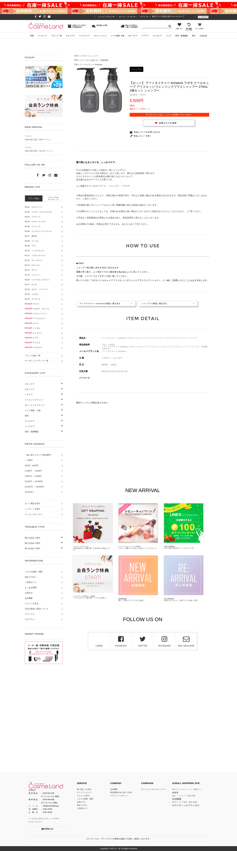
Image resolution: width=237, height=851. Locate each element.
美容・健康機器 (181, 36)
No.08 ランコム (32, 241)
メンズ (168, 36)
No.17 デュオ (31, 284)
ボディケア (132, 36)
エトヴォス (33, 333)
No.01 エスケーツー (33, 207)
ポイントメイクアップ (34, 405)
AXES (175, 792)
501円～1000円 (31, 465)
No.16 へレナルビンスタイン (37, 280)
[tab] (34, 198)
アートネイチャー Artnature (91, 65)
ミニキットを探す (33, 509)
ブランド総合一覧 (33, 355)
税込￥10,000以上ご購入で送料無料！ (130, 26)
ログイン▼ (144, 17)
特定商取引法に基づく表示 (121, 792)
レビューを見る (32, 603)
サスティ (32, 304)
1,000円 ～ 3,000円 (33, 471)
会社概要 (29, 598)
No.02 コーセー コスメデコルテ (38, 212)
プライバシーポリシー (119, 796)
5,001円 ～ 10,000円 (34, 481)
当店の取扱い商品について (36, 609)
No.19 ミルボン (32, 294)
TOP (76, 56)
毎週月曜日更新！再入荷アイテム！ (44, 149)
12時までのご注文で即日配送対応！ (77, 26)
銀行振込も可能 (99, 26)
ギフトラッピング (84, 792)
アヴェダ (32, 343)
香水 (194, 36)
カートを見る (199, 26)
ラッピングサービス (33, 514)
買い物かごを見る (84, 789)
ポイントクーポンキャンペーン (154, 789)
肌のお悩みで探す (33, 538)
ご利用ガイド (31, 582)
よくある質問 (31, 587)
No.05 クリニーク (33, 226)
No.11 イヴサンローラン (35, 255)
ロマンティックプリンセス (185, 805)
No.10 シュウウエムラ (34, 251)
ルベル (31, 323)
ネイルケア (157, 36)
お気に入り (179, 26)
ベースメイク (84, 36)
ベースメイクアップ (33, 400)
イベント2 (84, 60)
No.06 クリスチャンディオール (38, 231)
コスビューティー (36, 314)
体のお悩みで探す (33, 548)
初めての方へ (31, 577)
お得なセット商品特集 (99, 60)
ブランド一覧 (56, 36)
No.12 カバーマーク (33, 260)
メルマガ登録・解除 (85, 799)
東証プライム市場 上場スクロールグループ (168, 16)
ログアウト (30, 619)
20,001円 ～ (30, 492)
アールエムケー (35, 318)
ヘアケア (145, 36)
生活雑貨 (176, 799)
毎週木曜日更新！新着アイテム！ (44, 138)
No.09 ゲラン (31, 246)
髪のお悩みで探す (33, 543)
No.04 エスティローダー (35, 222)
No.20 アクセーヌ (33, 299)
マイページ (30, 614)
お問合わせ (47, 829)
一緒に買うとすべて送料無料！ (38, 455)
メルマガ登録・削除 (33, 572)
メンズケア (30, 426)
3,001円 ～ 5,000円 (33, 476)
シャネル (32, 328)
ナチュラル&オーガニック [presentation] (53, 198)
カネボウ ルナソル (37, 309)
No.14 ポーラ (31, 270)
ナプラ (31, 338)
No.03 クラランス (33, 217)
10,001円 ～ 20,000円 (34, 487)
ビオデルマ (33, 347)
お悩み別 (203, 36)
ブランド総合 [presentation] (33, 198)
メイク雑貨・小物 (33, 410)
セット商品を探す (33, 503)
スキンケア (70, 36)
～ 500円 (28, 460)
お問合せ (29, 593)
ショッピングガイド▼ (106, 17)
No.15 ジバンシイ (33, 275)
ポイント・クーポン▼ (127, 17)
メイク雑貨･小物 (117, 36)
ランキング (42, 36)
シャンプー (93, 56)
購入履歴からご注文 (188, 27)
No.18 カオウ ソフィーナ (36, 289)
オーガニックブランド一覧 (36, 361)
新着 (32, 36)
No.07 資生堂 (31, 236)
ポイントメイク (100, 36)
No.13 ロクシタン (33, 265)
